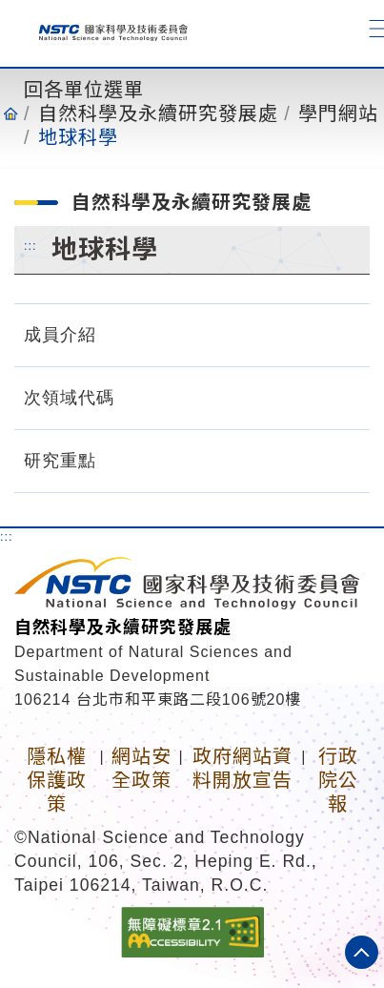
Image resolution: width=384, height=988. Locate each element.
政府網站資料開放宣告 (242, 768)
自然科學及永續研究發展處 (158, 113)
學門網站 (338, 113)
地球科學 (78, 137)
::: (30, 245)
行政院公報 (338, 780)
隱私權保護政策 (57, 780)
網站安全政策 (141, 768)
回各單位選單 (84, 89)
